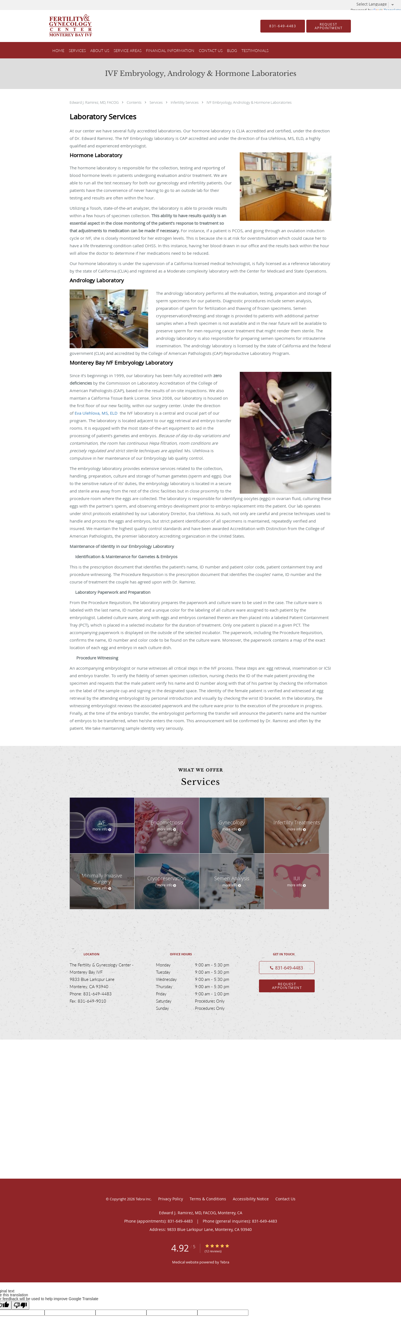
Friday (199, 993)
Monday (199, 964)
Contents (134, 102)
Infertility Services (185, 102)
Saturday (199, 1001)
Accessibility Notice (251, 1198)
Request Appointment (287, 985)
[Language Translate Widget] (377, 4)
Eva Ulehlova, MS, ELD (97, 413)
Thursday (199, 986)
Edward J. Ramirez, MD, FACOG (94, 102)
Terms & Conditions (208, 1198)
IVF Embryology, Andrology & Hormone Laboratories (249, 102)
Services (156, 102)
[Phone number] (287, 967)
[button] (328, 26)
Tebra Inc (143, 1198)
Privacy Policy (170, 1198)
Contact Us (285, 1198)
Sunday (199, 1008)
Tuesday (199, 972)
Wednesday (199, 979)
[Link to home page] (62, 26)
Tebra (224, 1262)
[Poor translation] (20, 1305)
